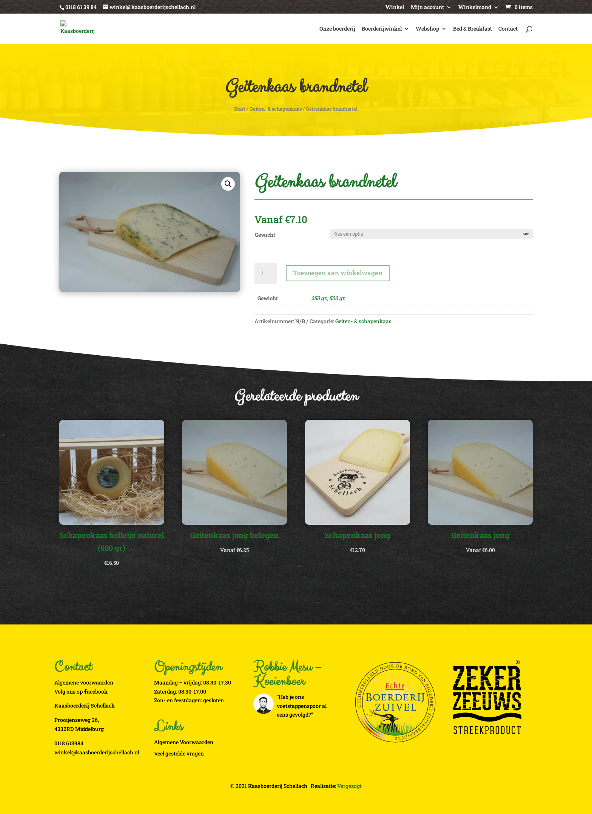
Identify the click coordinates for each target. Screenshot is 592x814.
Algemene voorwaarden (83, 682)
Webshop (427, 29)
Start (239, 109)
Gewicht (265, 234)
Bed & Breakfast (472, 29)
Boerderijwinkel (382, 29)
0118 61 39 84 (81, 7)
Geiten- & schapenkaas (276, 109)
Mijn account (427, 8)
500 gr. (337, 298)
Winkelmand (474, 8)
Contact (508, 29)
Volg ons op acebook (81, 691)
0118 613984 (68, 743)
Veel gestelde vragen (179, 753)
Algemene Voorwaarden (183, 742)
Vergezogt (349, 785)
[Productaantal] (265, 273)
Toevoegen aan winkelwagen (337, 272)
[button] (228, 184)
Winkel (394, 8)
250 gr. (319, 298)
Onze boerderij (337, 29)
